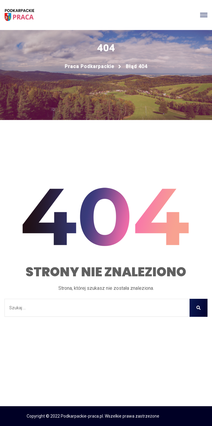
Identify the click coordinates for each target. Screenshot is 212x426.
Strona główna (106, 333)
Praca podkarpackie (89, 66)
